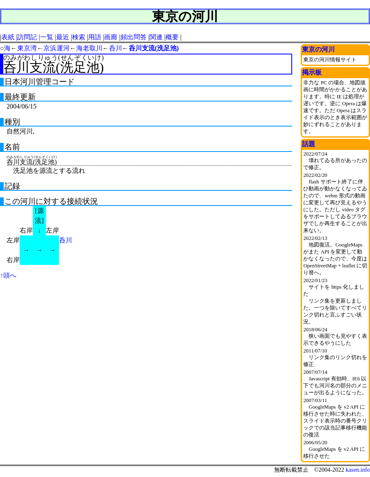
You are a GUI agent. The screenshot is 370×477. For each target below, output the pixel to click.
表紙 (7, 37)
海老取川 (89, 48)
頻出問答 (133, 37)
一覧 (46, 37)
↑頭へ (8, 275)
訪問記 (27, 37)
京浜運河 (56, 48)
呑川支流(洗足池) (154, 48)
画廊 (110, 37)
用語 (94, 37)
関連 (156, 37)
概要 (172, 37)
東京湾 (27, 48)
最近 (62, 37)
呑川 (115, 48)
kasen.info (357, 469)
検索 (78, 37)
